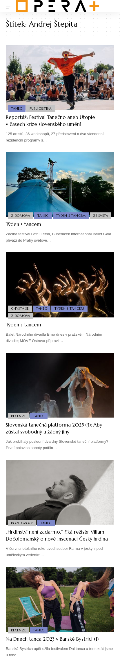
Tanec (16, 108)
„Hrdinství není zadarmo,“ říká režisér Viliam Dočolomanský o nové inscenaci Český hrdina (57, 535)
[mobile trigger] (11, 6)
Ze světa (100, 216)
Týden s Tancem (71, 216)
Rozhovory (22, 523)
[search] (110, 6)
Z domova (20, 216)
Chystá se (20, 308)
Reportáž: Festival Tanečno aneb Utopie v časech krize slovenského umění (50, 120)
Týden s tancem (23, 224)
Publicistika (41, 108)
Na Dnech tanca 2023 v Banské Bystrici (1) (52, 639)
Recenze (18, 416)
